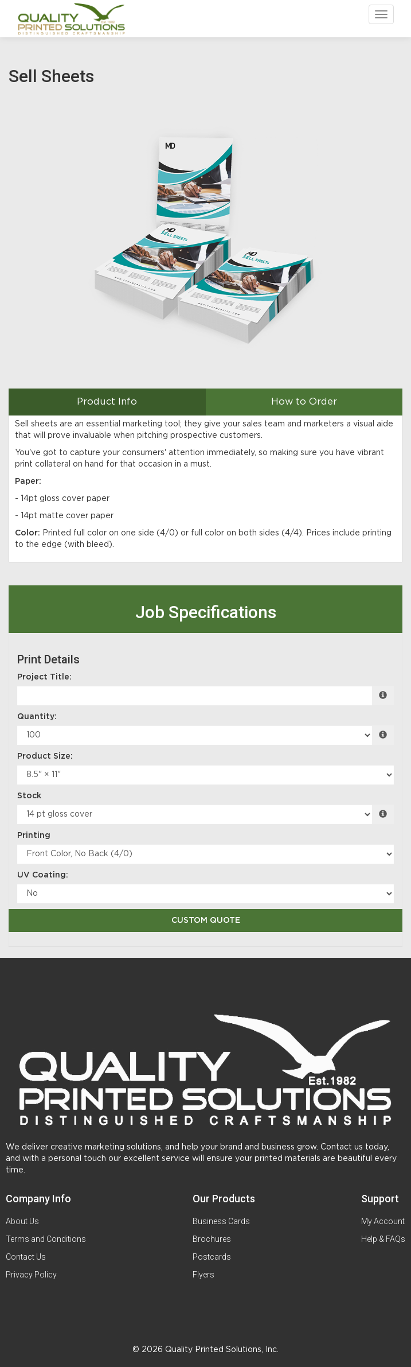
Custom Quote (205, 920)
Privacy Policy (31, 1274)
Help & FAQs (383, 1239)
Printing (33, 836)
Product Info (107, 401)
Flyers (203, 1274)
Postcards (212, 1256)
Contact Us (26, 1256)
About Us (22, 1221)
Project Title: (44, 677)
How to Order (304, 401)
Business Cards (221, 1221)
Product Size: (45, 756)
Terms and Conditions (46, 1239)
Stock (29, 796)
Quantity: (37, 717)
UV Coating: (42, 875)
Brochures (212, 1239)
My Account (383, 1221)
